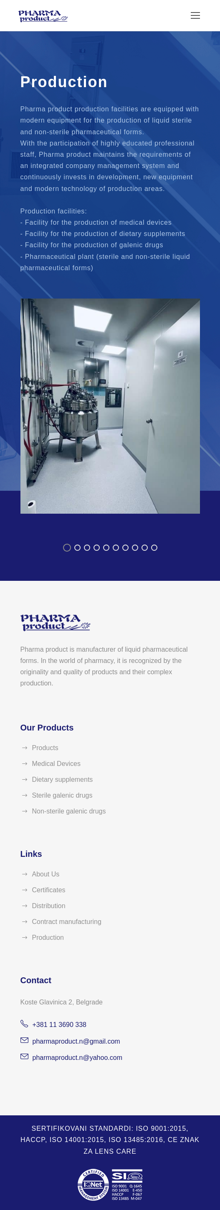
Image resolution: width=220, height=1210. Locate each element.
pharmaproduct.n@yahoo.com (77, 1057)
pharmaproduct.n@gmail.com (76, 1041)
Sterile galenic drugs (62, 795)
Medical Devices (56, 763)
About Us (46, 874)
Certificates (49, 890)
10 (154, 548)
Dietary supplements (62, 779)
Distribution (49, 905)
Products (45, 747)
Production (48, 937)
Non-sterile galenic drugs (69, 811)
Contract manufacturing (66, 921)
